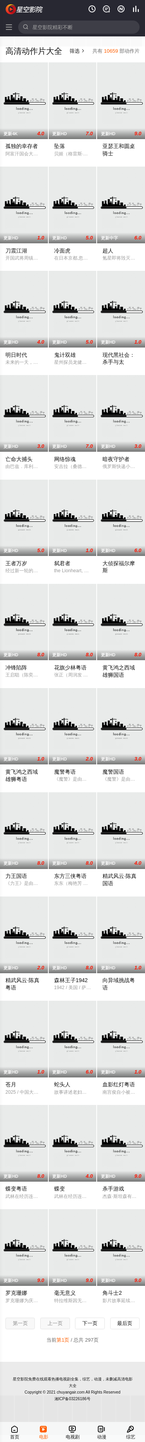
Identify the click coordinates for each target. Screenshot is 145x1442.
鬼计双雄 (65, 355)
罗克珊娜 (16, 1293)
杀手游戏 (113, 1189)
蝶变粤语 (16, 1189)
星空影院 (20, 1379)
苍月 (10, 1084)
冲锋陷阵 (16, 667)
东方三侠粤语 (70, 876)
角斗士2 (112, 1293)
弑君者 (62, 563)
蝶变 (59, 1189)
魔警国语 (113, 772)
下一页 (89, 1323)
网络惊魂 (65, 459)
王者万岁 (16, 563)
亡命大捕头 (18, 459)
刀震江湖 (16, 251)
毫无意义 (65, 1293)
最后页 (124, 1323)
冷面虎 (62, 251)
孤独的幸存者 (21, 146)
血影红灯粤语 (118, 1084)
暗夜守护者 (116, 459)
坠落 (59, 146)
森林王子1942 (71, 980)
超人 (107, 251)
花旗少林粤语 (70, 667)
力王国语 (16, 876)
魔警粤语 (65, 772)
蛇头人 (62, 1084)
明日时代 (16, 355)
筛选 (77, 51)
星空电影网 (24, 9)
